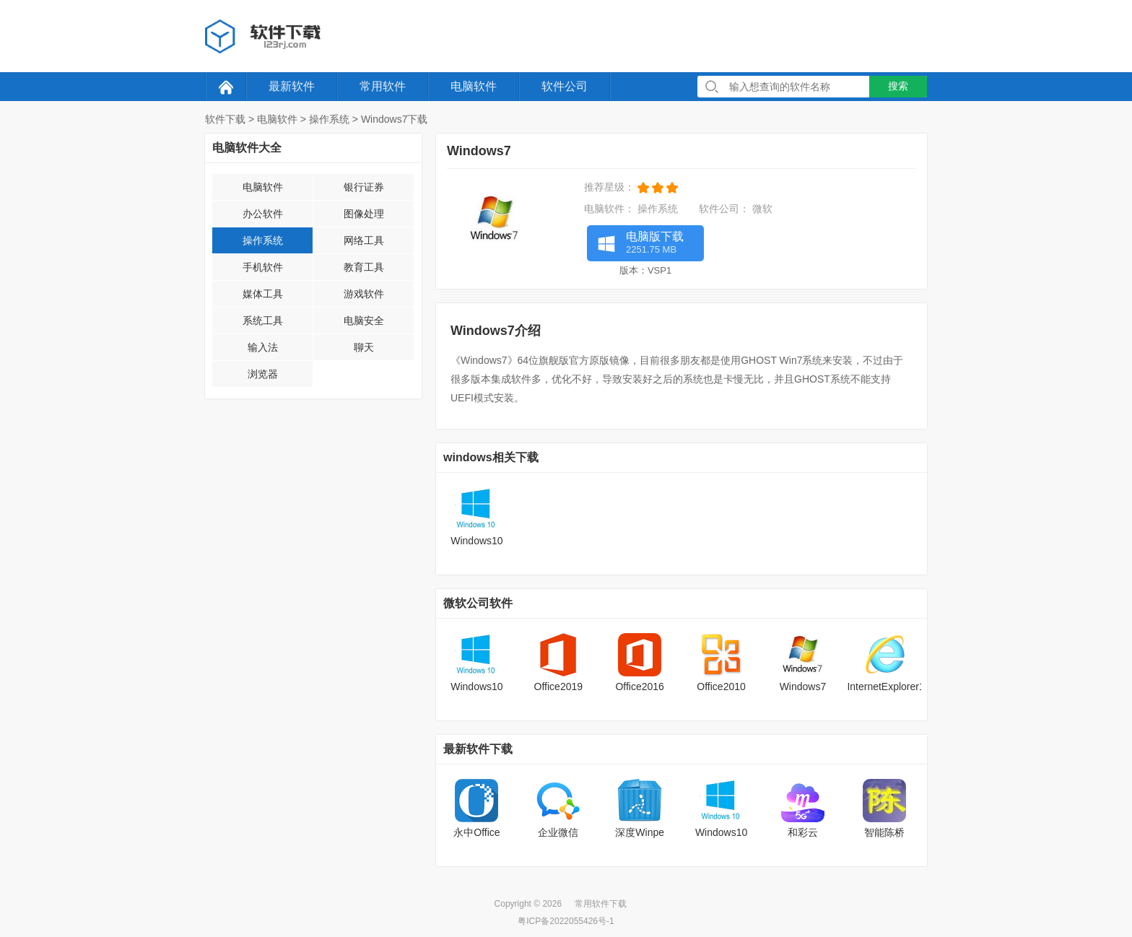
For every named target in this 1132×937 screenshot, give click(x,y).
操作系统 (329, 119)
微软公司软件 (478, 603)
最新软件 (292, 86)
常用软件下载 (601, 904)
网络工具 (364, 240)
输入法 (263, 347)
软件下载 (225, 119)
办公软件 (263, 213)
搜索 (898, 86)
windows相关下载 (491, 457)
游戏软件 (364, 294)
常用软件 (383, 86)
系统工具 (263, 320)
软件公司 (564, 86)
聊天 (364, 347)
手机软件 (263, 267)
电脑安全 (364, 320)
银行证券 (364, 187)
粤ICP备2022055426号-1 (566, 921)
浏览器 (263, 374)
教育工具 (364, 267)
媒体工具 (263, 294)
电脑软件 (473, 86)
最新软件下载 (478, 749)
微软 (762, 208)
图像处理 (364, 213)
